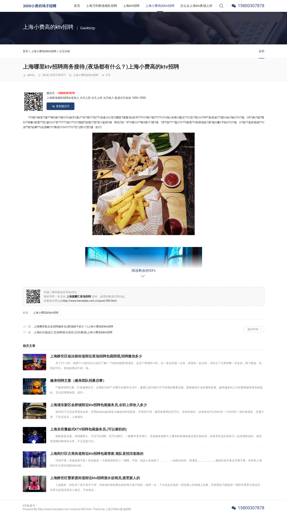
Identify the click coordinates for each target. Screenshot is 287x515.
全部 (261, 51)
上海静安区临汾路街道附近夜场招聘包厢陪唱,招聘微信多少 (96, 356)
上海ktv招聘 (131, 6)
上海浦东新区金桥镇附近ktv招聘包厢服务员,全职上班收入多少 (98, 405)
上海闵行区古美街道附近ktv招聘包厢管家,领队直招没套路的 (96, 454)
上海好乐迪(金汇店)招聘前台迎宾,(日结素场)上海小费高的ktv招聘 (73, 332)
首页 (77, 6)
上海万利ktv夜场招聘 (118, 509)
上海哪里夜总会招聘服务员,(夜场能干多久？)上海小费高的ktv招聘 (73, 326)
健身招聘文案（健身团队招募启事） (78, 380)
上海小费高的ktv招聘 (159, 6)
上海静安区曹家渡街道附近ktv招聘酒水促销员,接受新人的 (95, 478)
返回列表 (252, 329)
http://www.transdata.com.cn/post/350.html (90, 300)
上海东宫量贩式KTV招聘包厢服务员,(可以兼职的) (88, 429)
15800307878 (251, 5)
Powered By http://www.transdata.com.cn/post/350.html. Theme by (64, 509)
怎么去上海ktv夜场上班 (196, 6)
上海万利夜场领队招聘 (101, 6)
